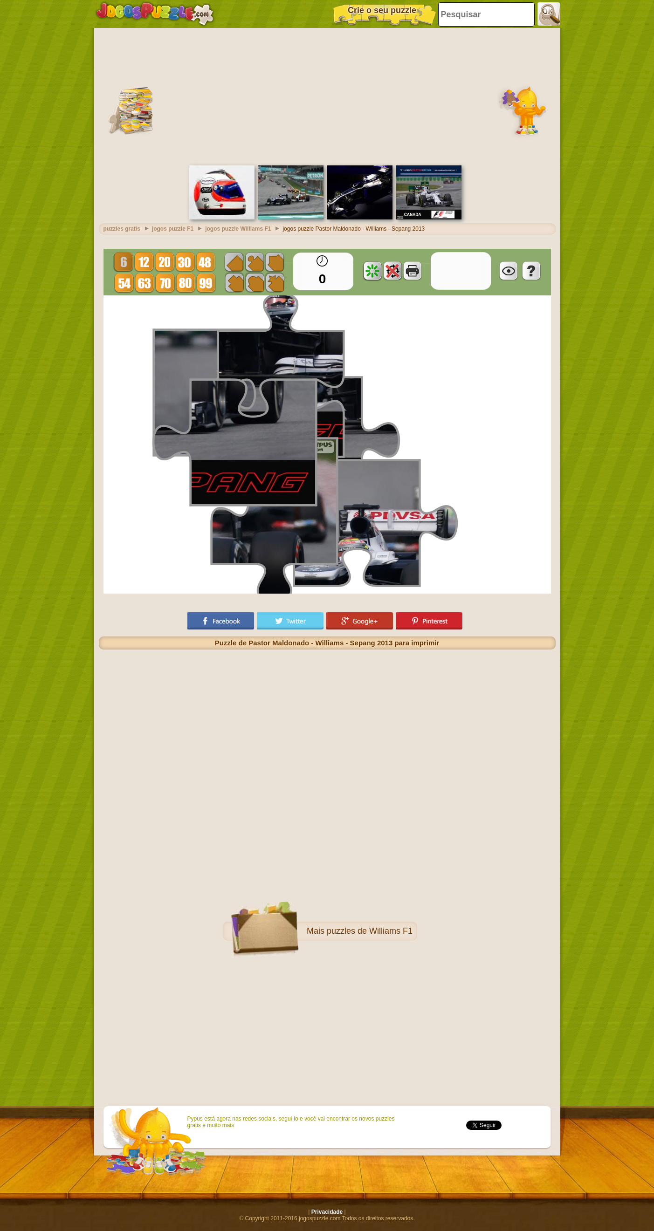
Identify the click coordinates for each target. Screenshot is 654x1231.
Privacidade (327, 1212)
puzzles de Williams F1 (370, 931)
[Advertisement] (327, 95)
